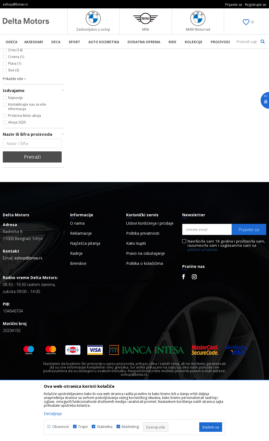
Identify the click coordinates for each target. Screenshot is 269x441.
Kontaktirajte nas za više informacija (27, 155)
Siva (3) (13, 119)
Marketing (130, 427)
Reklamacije (81, 282)
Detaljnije (53, 413)
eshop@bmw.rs (28, 306)
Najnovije (15, 146)
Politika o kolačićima (144, 312)
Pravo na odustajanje (145, 302)
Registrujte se (255, 4)
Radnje (76, 302)
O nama (77, 272)
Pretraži (32, 206)
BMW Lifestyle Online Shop (25, 52)
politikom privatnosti (203, 298)
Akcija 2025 (17, 171)
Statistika (104, 427)
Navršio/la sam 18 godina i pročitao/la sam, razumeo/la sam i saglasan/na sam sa (226, 294)
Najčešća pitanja (85, 292)
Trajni (83, 427)
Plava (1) (14, 112)
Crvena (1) (16, 105)
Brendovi (78, 312)
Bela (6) (14, 92)
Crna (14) (15, 98)
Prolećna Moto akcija (24, 164)
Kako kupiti (136, 292)
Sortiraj (228, 61)
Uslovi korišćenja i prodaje (150, 272)
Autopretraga (200, 61)
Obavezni (60, 427)
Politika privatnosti (142, 282)
